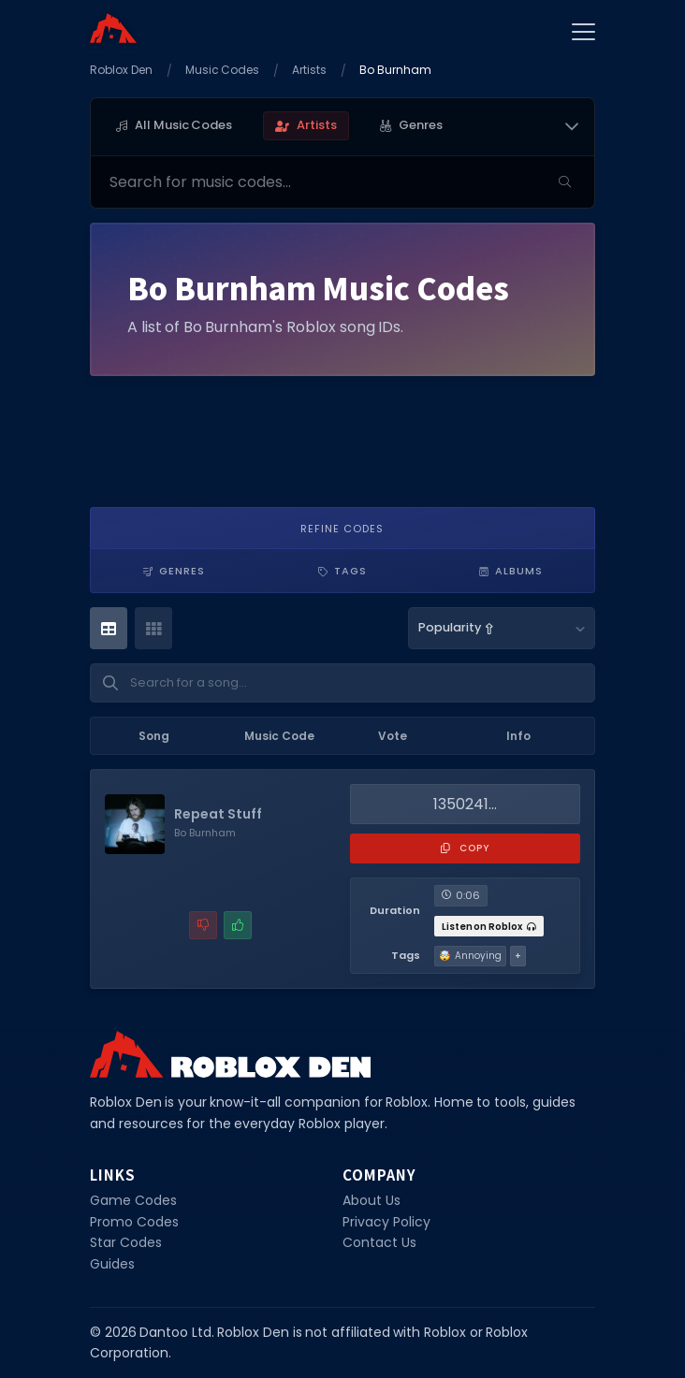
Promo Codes (134, 1221)
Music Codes (222, 70)
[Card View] (153, 628)
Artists (309, 70)
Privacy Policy (386, 1221)
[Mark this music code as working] (238, 925)
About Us (371, 1200)
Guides (112, 1264)
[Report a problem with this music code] (203, 925)
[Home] (113, 28)
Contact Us (379, 1242)
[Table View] (108, 628)
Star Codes (126, 1242)
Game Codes (133, 1200)
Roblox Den (121, 70)
